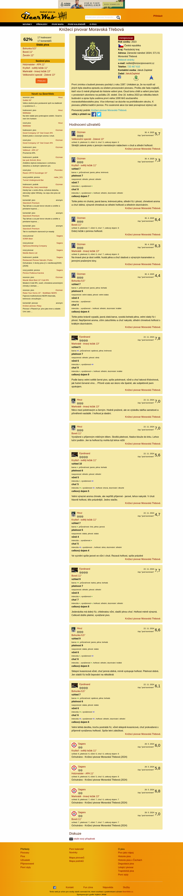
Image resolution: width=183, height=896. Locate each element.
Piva (22, 856)
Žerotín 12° (28, 55)
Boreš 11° (28, 52)
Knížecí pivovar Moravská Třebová (108, 110)
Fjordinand (84, 337)
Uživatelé (25, 860)
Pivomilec (58, 170)
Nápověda (108, 887)
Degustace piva (126, 863)
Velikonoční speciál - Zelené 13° (39, 75)
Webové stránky (126, 60)
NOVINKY (27, 24)
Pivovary (24, 852)
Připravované (27, 863)
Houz (60, 97)
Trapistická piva (126, 871)
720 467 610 (133, 66)
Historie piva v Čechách (130, 860)
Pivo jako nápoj (126, 852)
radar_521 (58, 177)
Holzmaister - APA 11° (34, 64)
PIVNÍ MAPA (58, 24)
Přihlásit (157, 16)
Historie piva (124, 856)
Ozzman (59, 130)
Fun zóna (88, 887)
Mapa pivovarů (76, 857)
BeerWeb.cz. (128, 892)
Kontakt (70, 887)
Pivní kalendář (76, 849)
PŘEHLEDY (41, 24)
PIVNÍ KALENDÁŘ (76, 24)
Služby (126, 887)
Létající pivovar (126, 867)
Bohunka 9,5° (29, 48)
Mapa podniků (76, 861)
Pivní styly (25, 867)
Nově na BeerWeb (42, 93)
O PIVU (93, 24)
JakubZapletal (132, 73)
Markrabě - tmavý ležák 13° (37, 71)
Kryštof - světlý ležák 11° (35, 68)
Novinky (73, 852)
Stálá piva (42, 44)
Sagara (59, 236)
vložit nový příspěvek (82, 839)
